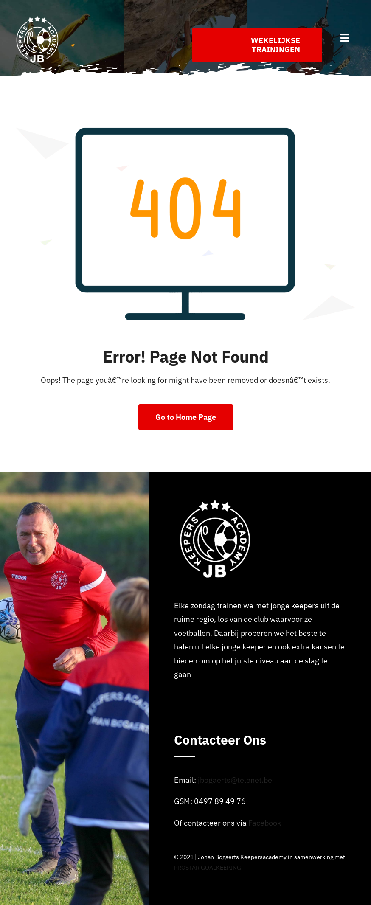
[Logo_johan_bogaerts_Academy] (38, 18)
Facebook (264, 823)
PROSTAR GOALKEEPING (207, 867)
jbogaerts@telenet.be (235, 780)
